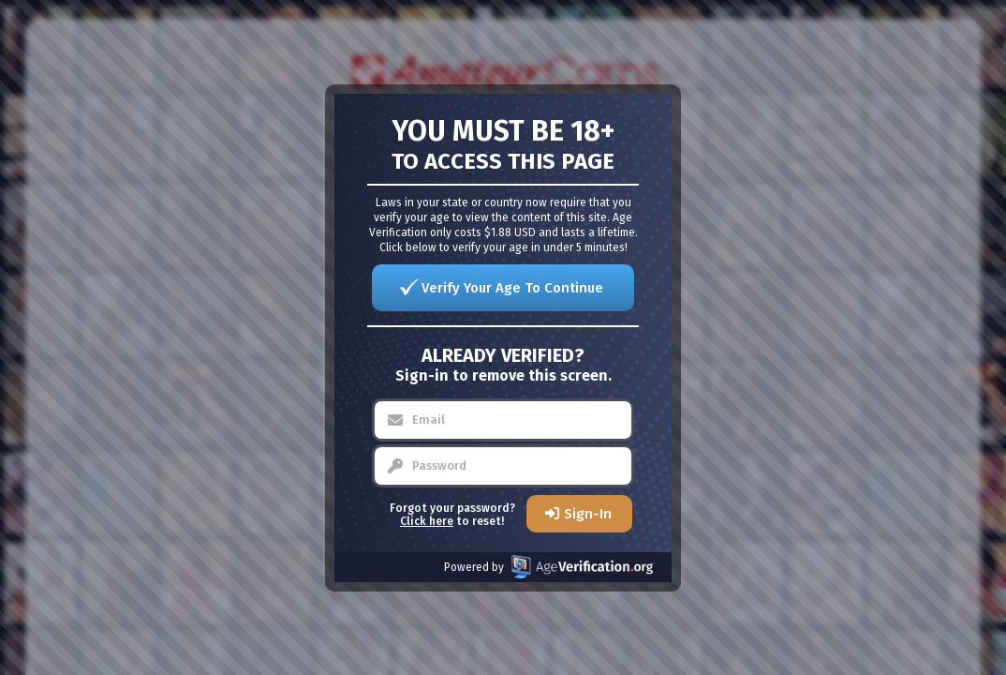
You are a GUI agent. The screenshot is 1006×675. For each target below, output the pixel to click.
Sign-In (588, 513)
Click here (426, 521)
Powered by (548, 566)
